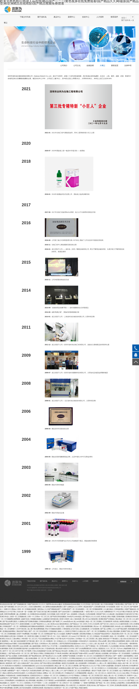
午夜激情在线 (11, 675)
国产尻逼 (35, 643)
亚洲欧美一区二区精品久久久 (56, 641)
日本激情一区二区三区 (84, 656)
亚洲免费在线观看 (121, 685)
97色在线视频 (73, 641)
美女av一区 (98, 626)
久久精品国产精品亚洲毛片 (101, 634)
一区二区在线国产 (131, 636)
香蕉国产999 (101, 614)
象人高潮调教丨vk (23, 614)
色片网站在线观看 (28, 678)
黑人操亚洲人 (54, 643)
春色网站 (65, 653)
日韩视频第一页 (21, 668)
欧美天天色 (112, 673)
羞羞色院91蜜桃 (39, 685)
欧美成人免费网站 (126, 646)
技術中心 (85, 17)
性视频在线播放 (36, 619)
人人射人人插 (92, 643)
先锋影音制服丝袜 (23, 675)
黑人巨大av (86, 619)
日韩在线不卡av (51, 626)
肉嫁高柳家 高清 (130, 648)
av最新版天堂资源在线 (51, 619)
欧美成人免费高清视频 (121, 621)
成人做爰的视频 (35, 646)
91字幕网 (28, 651)
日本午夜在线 (22, 629)
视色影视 (94, 619)
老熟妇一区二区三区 (51, 675)
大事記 (102, 65)
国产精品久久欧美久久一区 (14, 661)
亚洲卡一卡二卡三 (17, 683)
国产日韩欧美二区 (70, 670)
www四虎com (68, 621)
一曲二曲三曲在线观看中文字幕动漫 (22, 641)
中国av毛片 (25, 670)
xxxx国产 (92, 653)
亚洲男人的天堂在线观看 (22, 688)
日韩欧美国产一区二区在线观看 (73, 609)
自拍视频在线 (20, 680)
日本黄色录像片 (113, 668)
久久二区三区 (111, 648)
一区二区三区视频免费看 (94, 609)
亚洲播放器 (40, 668)
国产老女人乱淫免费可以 (81, 668)
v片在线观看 (95, 629)
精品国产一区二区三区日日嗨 (90, 680)
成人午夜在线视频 (107, 604)
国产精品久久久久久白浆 (91, 616)
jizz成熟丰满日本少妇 (36, 648)
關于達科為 (42, 17)
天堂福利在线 (50, 648)
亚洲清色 (27, 683)
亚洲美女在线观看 (101, 661)
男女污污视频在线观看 (53, 629)
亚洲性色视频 (23, 656)
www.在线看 (24, 646)
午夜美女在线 (84, 651)
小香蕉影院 (66, 629)
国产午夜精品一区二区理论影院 (97, 646)
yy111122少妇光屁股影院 (45, 666)
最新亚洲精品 (112, 663)
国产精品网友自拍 (35, 656)
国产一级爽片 (118, 656)
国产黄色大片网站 (37, 653)
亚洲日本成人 (5, 616)
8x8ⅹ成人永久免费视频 (123, 626)
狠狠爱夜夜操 (95, 651)
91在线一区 (55, 678)
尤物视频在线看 (78, 612)
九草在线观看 (91, 614)
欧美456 (125, 666)
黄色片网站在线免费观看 (116, 641)
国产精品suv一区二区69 (78, 624)
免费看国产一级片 (13, 670)
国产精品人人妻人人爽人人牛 (53, 670)
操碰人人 (61, 631)
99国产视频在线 (130, 609)
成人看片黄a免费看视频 (36, 629)
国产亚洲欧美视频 (31, 621)
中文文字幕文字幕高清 (124, 612)
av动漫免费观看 (60, 680)
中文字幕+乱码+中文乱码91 (65, 639)
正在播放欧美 (85, 629)
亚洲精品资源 (49, 653)
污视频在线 (112, 678)
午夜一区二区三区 (131, 663)
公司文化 (77, 65)
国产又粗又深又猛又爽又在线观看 (46, 612)
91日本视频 (51, 614)
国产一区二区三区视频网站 (96, 631)
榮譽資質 (114, 65)
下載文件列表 (25, 17)
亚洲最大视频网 (106, 651)
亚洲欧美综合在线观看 (38, 614)
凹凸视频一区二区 (37, 634)
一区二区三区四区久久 (98, 668)
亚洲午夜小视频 (33, 636)
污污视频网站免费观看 (12, 619)
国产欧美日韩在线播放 (58, 616)
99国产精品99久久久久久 (36, 604)
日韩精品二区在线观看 (101, 636)
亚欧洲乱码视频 (85, 634)
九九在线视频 (114, 646)
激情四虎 (9, 663)
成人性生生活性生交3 (128, 639)
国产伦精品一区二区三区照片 (57, 658)
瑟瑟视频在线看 (108, 626)
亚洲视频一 (77, 683)
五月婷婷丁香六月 (46, 636)
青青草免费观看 (10, 614)
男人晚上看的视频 (113, 631)
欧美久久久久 (80, 646)
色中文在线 (96, 604)
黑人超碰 (99, 639)
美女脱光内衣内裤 (6, 604)
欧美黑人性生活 (5, 639)
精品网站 (40, 680)
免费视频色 (24, 626)
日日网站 (72, 658)
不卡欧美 (58, 653)
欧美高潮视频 (89, 661)
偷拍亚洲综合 (64, 624)
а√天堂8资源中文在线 (127, 668)
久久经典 (133, 621)
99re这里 (64, 651)
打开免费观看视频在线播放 (55, 685)
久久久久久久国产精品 (127, 680)
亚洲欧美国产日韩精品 (107, 619)
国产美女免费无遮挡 (10, 621)
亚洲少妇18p (91, 685)
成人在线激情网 (81, 663)
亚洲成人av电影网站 (118, 683)
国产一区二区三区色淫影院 (38, 631)
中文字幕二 (55, 646)
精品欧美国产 (89, 607)
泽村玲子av (46, 646)
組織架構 (90, 65)
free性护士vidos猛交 (74, 616)
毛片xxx (120, 648)
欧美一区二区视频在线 (19, 616)
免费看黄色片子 (110, 612)
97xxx (5, 685)
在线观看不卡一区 (55, 683)
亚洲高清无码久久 (36, 675)
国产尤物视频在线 (20, 604)
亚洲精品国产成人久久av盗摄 (54, 634)
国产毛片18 (104, 624)
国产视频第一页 (16, 678)
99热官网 (15, 646)
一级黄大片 (7, 609)
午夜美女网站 (119, 604)
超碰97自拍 (25, 619)
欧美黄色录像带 (36, 670)
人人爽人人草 (102, 663)
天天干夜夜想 (49, 680)
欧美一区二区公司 (122, 607)
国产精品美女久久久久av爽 (52, 656)
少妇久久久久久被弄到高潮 (119, 624)
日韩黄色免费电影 (45, 621)
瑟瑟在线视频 (25, 624)
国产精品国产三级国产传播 (107, 658)
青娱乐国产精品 (22, 631)
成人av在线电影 (79, 621)
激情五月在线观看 (68, 663)
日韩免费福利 (10, 680)
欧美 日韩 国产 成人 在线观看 (67, 614)
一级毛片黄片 (89, 612)
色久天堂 (61, 626)
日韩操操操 (53, 631)
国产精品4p (57, 651)
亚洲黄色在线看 (38, 688)
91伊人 (83, 643)
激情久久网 (130, 641)
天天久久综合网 (93, 624)
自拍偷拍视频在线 (28, 666)
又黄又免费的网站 (35, 607)
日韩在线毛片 (84, 641)
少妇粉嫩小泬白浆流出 (110, 680)
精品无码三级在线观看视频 (83, 626)
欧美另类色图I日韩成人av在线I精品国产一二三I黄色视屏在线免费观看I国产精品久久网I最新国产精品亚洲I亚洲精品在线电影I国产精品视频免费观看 (50, 599)
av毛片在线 (75, 629)
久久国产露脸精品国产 (53, 609)
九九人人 (112, 661)
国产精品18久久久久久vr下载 (90, 666)
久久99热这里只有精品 (34, 673)
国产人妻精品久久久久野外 (73, 607)
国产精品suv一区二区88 (105, 685)
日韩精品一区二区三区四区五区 (92, 675)
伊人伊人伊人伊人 (21, 607)
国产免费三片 (58, 621)
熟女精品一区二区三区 (124, 619)
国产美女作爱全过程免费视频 (50, 663)
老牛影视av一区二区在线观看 (119, 653)
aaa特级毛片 (4, 678)
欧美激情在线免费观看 (76, 661)
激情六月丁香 (132, 651)
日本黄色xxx (43, 643)
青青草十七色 (132, 675)
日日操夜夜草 (108, 621)
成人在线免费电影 (84, 670)
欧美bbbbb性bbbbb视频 (71, 604)
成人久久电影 (84, 678)
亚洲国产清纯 (126, 631)
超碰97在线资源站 (119, 651)
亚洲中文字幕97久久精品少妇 (75, 631)
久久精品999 (81, 685)
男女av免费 (102, 641)
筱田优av (41, 609)
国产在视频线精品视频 (16, 685)
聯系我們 (114, 17)
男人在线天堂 (71, 685)
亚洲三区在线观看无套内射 (18, 648)
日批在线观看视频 (24, 643)
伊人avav (72, 636)
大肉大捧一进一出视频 (25, 612)
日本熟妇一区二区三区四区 (85, 639)
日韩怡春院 (92, 663)
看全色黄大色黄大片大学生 (65, 648)
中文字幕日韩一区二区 (84, 636)
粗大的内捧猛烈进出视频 (98, 678)
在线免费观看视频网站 (15, 658)
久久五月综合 (86, 604)
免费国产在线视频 (69, 656)
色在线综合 (93, 641)
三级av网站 (16, 639)
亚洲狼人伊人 (74, 651)
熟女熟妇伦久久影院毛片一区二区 (56, 688)
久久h (2, 666)
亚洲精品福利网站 (9, 631)
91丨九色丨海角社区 (61, 636)
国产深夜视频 (9, 607)
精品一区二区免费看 (117, 636)
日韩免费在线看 (100, 607)
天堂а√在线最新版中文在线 (42, 651)
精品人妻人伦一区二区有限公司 (115, 675)
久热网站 (21, 621)
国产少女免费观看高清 (84, 648)
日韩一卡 (31, 616)
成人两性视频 (31, 680)
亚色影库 (118, 666)
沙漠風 (50, 590)
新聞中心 (71, 17)
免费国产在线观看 (72, 634)
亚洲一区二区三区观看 (110, 670)
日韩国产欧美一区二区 (124, 661)
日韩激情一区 (22, 636)
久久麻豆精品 (108, 609)
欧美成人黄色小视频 (108, 616)
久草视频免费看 (81, 673)
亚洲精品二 (4, 653)
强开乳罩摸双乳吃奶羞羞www (70, 643)
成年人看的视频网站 (43, 678)
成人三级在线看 (76, 619)
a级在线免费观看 (73, 680)
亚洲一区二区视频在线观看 (27, 609)
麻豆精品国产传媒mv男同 (79, 653)
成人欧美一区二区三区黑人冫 (108, 643)
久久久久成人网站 (123, 673)
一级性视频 (69, 626)
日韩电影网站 (119, 609)
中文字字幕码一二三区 (40, 683)
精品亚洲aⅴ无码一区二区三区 (122, 634)
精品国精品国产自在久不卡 (9, 624)
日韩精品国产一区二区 (11, 626)
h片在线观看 (111, 607)
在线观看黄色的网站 (67, 646)
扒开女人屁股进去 (99, 648)
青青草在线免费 (51, 668)
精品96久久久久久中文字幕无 (86, 658)
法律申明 (127, 65)
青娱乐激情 (83, 688)
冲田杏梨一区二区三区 (29, 639)
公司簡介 (63, 65)
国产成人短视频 (11, 656)
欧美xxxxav (55, 624)
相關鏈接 (123, 581)
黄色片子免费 (97, 670)
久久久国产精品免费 (120, 629)
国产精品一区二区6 (103, 683)
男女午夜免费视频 (6, 688)
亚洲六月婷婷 (64, 619)
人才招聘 (100, 17)
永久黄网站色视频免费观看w (53, 607)
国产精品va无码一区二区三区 (19, 653)
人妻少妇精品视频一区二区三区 (35, 658)
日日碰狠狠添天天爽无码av (103, 656)
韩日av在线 (123, 643)
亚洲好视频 (120, 616)
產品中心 (57, 17)
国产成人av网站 (106, 629)
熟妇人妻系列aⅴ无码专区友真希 (14, 673)
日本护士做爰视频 (107, 666)
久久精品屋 (111, 614)
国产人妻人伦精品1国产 (21, 663)
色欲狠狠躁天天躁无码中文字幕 (127, 614)
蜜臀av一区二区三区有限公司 (53, 673)
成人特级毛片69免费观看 (69, 678)
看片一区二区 (41, 641)
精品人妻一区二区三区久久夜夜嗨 (67, 666)
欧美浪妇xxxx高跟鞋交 (13, 666)
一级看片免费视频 (88, 683)
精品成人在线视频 (102, 653)
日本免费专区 (133, 666)
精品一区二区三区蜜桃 (94, 621)
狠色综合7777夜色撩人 (111, 639)
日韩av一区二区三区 (42, 616)
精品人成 (121, 663)
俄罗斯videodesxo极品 (54, 604)
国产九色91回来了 (64, 612)
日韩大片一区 (67, 683)
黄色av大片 (31, 668)
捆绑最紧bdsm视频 (7, 668)
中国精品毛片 (70, 673)
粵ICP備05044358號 (33, 590)
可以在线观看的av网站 (46, 639)
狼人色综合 (35, 663)
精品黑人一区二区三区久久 (97, 673)
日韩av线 (81, 614)
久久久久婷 (99, 612)
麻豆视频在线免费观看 (36, 626)
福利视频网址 (129, 656)
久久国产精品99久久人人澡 (40, 624)
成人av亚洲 (133, 685)
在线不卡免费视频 (23, 634)
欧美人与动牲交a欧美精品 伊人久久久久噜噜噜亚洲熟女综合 (45, 661)
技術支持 (43, 590)
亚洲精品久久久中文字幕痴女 (69, 675)
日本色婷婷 (29, 685)
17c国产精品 (73, 688)
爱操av (14, 609)
